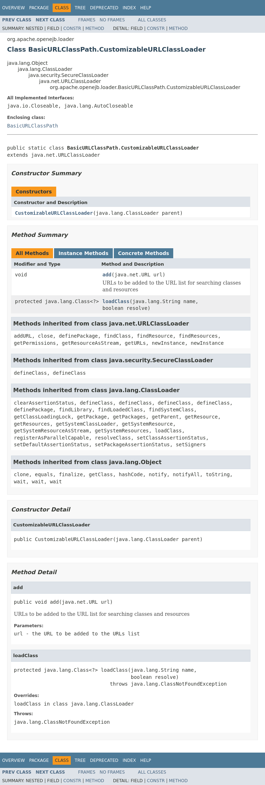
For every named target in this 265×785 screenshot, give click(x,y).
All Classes (152, 19)
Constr (72, 28)
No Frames (112, 19)
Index (129, 7)
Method (94, 28)
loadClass (115, 301)
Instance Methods (83, 253)
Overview (13, 7)
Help (145, 7)
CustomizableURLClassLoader (54, 213)
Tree (80, 7)
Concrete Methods (143, 253)
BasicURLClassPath (32, 126)
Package (39, 7)
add (106, 274)
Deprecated (104, 7)
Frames (87, 19)
